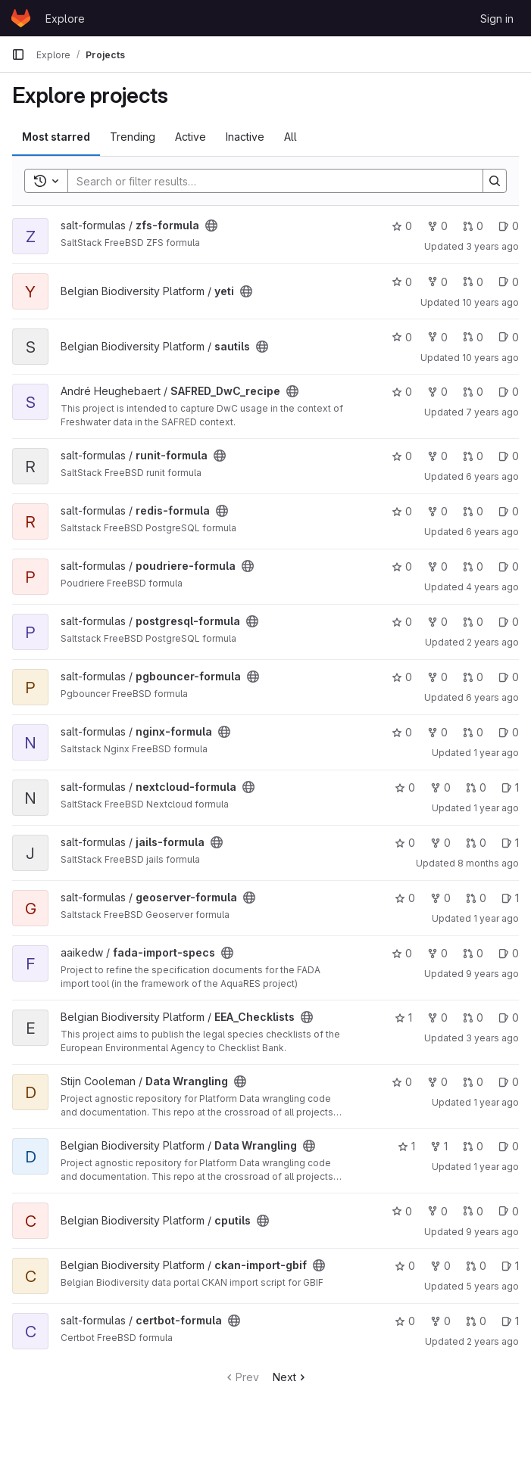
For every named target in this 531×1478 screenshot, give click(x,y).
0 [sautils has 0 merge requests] (473, 337)
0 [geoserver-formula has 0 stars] (405, 897)
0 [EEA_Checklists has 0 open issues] (508, 1017)
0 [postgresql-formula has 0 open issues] (508, 621)
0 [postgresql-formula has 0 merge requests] (473, 621)
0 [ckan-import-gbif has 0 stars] (405, 1265)
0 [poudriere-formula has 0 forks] (437, 566)
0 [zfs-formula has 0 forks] (437, 225)
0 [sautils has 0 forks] (437, 337)
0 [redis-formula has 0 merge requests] (473, 511)
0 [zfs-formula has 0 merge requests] (473, 225)
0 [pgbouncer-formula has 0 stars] (402, 677)
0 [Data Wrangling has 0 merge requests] (473, 1081)
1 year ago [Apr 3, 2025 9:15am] (496, 918)
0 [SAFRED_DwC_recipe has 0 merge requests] (473, 391)
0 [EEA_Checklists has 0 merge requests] (473, 1017)
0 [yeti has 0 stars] (402, 281)
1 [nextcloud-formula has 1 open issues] (510, 787)
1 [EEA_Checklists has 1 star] (403, 1017)
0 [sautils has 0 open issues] (508, 337)
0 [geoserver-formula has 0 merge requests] (476, 897)
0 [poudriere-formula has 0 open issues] (508, 566)
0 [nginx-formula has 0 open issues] (508, 732)
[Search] (268, 181)
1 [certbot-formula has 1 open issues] (510, 1321)
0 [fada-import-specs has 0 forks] (437, 953)
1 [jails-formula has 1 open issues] (510, 842)
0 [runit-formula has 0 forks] (437, 456)
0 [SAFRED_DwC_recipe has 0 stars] (402, 391)
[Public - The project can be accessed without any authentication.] (211, 225)
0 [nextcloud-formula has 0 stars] (405, 787)
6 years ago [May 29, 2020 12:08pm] (492, 476)
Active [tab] (190, 136)
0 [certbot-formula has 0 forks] (440, 1321)
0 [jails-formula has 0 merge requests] (476, 842)
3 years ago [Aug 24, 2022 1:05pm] (492, 246)
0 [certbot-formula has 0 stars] (405, 1321)
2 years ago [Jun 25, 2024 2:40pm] (493, 642)
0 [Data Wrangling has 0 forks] (437, 1081)
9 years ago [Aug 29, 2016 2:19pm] (492, 973)
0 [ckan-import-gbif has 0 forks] (440, 1265)
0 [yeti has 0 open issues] (508, 281)
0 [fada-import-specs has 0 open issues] (508, 953)
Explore (65, 18)
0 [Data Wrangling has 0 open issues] (508, 1081)
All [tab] (290, 136)
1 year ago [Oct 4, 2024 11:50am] (496, 752)
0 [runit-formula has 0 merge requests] (473, 456)
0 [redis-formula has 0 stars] (402, 511)
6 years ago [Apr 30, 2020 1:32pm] (492, 697)
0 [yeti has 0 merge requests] (473, 281)
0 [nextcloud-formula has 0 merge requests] (476, 787)
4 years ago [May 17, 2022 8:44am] (492, 587)
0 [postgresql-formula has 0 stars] (402, 621)
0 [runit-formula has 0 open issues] (508, 456)
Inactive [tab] (245, 136)
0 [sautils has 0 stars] (402, 337)
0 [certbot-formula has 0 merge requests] (476, 1321)
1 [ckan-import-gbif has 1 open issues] (510, 1265)
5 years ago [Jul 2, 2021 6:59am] (492, 1286)
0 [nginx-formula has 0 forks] (437, 732)
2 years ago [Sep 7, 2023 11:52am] (493, 1341)
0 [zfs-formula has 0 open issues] (508, 225)
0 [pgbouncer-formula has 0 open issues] (508, 677)
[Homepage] (20, 18)
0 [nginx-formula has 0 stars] (402, 732)
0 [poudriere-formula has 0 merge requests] (473, 566)
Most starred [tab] (56, 136)
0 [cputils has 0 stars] (402, 1211)
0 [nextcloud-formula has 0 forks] (440, 787)
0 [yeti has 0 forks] (437, 281)
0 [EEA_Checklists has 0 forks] (437, 1017)
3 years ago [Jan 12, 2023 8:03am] (492, 1038)
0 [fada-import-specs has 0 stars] (402, 953)
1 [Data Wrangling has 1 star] (406, 1146)
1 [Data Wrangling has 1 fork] (439, 1146)
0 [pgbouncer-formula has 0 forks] (437, 677)
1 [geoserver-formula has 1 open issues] (510, 897)
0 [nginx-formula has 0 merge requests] (473, 732)
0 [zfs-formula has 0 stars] (402, 225)
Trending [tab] (132, 136)
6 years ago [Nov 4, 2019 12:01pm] (492, 531)
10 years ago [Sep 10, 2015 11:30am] (490, 302)
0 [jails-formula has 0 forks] (440, 842)
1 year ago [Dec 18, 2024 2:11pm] (496, 1166)
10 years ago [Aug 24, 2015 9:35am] (490, 357)
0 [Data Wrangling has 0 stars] (402, 1081)
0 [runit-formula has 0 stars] (402, 456)
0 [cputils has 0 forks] (437, 1211)
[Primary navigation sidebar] (18, 54)
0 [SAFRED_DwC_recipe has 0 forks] (437, 391)
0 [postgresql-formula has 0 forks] (437, 621)
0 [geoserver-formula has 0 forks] (440, 897)
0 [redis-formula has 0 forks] (437, 511)
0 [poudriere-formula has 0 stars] (402, 566)
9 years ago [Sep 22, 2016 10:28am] (492, 1231)
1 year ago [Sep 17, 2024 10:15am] (496, 1102)
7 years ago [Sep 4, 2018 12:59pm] (492, 412)
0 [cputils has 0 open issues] (508, 1211)
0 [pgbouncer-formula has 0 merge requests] (473, 677)
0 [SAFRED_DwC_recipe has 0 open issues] (508, 391)
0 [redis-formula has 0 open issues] (508, 511)
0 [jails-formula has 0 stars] (405, 842)
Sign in (497, 18)
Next (290, 1377)
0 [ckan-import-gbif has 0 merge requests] (476, 1265)
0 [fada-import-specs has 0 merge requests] (473, 953)
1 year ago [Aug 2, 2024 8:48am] (496, 808)
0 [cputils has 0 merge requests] (473, 1211)
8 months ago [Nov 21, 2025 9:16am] (488, 863)
